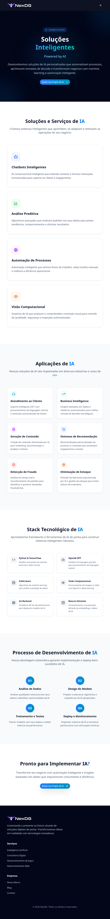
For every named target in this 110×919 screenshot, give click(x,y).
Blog (9, 887)
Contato (11, 893)
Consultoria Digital (16, 855)
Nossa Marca (13, 882)
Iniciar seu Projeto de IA (55, 82)
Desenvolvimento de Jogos (20, 860)
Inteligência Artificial (17, 850)
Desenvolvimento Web (18, 866)
